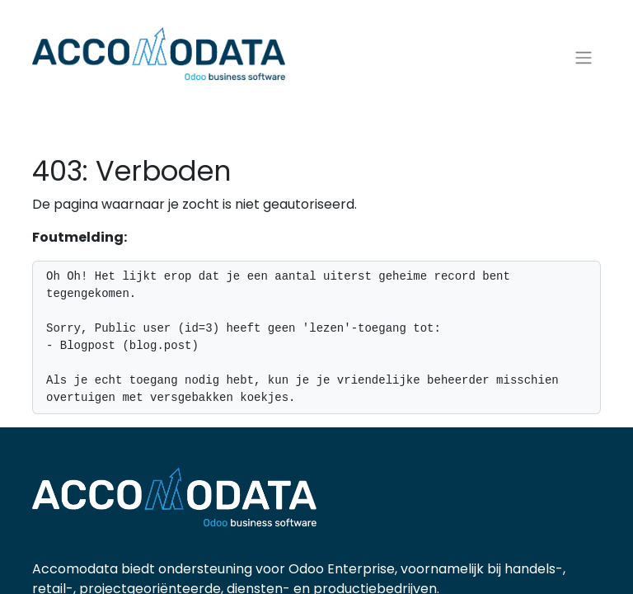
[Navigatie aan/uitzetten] (583, 58)
